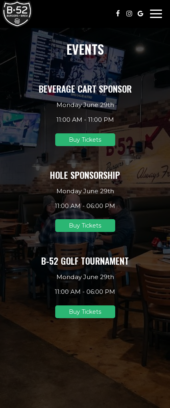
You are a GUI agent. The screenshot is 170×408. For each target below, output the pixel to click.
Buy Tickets (85, 139)
